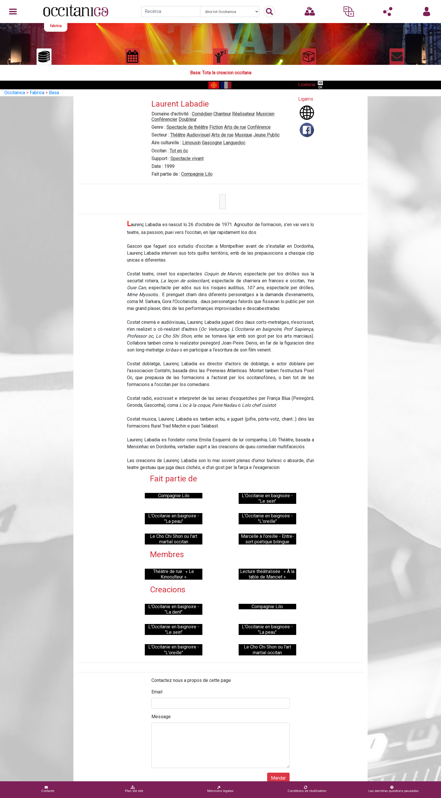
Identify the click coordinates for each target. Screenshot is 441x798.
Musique (243, 135)
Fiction (216, 127)
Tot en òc (179, 151)
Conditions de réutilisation (307, 789)
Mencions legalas (220, 789)
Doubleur (187, 119)
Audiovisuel (198, 135)
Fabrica (37, 92)
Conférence (259, 127)
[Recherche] (170, 11)
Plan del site (134, 789)
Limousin (191, 142)
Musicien (265, 114)
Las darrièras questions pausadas (393, 789)
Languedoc (234, 142)
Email (156, 692)
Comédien (202, 114)
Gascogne (212, 142)
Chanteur (222, 114)
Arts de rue (235, 127)
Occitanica (14, 92)
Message (161, 716)
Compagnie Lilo (196, 174)
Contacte (47, 789)
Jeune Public (266, 135)
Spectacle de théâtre (187, 127)
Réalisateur (243, 114)
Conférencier (164, 119)
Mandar (278, 778)
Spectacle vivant (187, 158)
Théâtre (177, 135)
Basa (54, 92)
